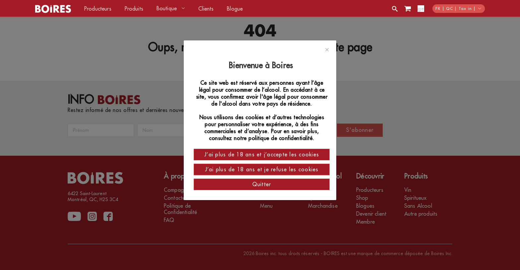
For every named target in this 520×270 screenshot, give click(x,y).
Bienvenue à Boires (261, 66)
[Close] (327, 50)
